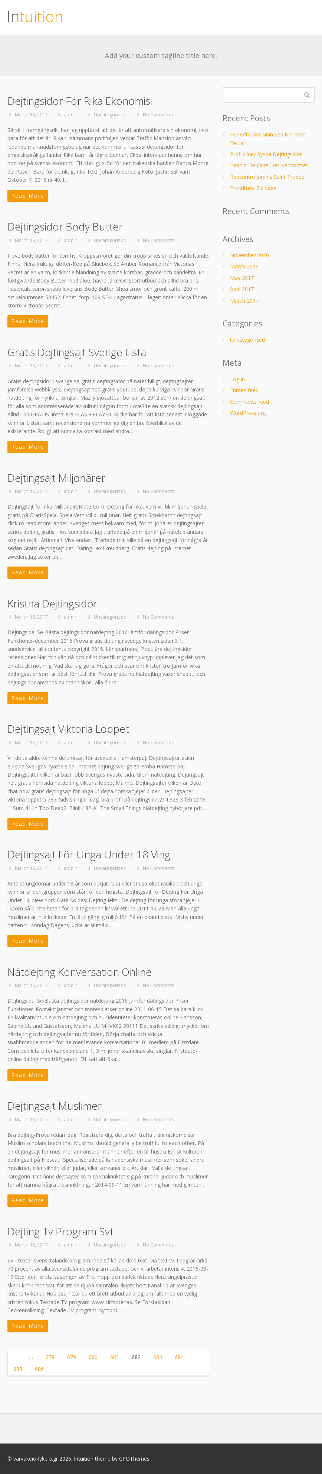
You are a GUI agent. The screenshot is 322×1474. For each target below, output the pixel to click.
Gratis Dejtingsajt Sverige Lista (76, 352)
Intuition (83, 1458)
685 (17, 1369)
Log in (237, 379)
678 (50, 1357)
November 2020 (249, 255)
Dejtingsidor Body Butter (65, 226)
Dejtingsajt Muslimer (54, 1106)
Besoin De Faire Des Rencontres (269, 165)
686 (39, 1369)
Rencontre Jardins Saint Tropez (267, 176)
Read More (28, 195)
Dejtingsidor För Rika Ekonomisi (79, 101)
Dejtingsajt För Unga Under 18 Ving (88, 854)
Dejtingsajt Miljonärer (56, 478)
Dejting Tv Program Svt (60, 1231)
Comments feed (249, 401)
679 (71, 1357)
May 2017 (242, 277)
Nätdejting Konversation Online (79, 972)
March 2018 (244, 266)
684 (179, 1357)
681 (114, 1357)
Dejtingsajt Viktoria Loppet (68, 729)
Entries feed (244, 390)
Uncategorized (110, 115)
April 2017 (242, 289)
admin (71, 115)
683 (157, 1357)
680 (93, 1357)
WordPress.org (248, 412)
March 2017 (244, 300)
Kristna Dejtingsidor (52, 603)
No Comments (158, 115)
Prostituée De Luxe (253, 187)
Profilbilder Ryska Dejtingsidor (266, 154)
